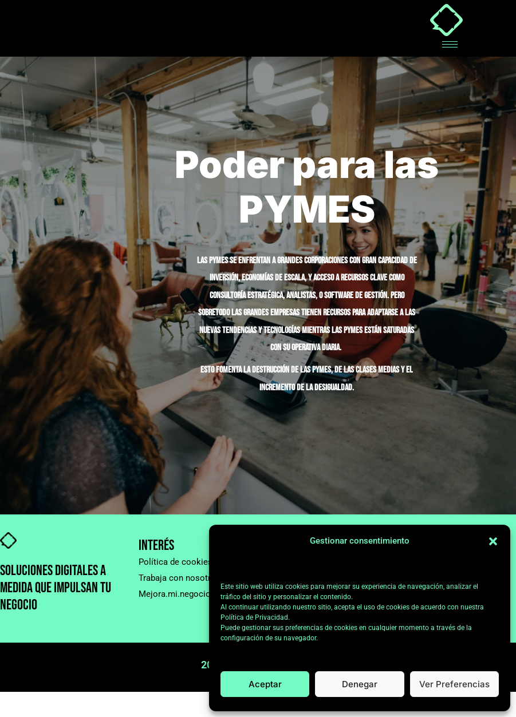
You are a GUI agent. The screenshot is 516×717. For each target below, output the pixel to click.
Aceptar (265, 684)
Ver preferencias (454, 684)
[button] (493, 541)
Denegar (359, 684)
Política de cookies (175, 562)
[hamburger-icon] (450, 44)
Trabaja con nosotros (179, 578)
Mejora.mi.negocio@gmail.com (199, 594)
